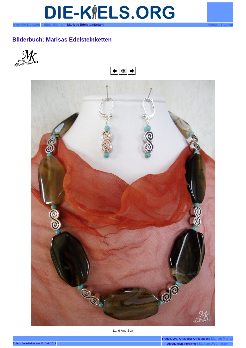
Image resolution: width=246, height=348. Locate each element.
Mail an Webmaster (213, 343)
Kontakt (214, 24)
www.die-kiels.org (26, 24)
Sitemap (227, 24)
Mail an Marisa (222, 338)
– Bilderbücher (52, 24)
